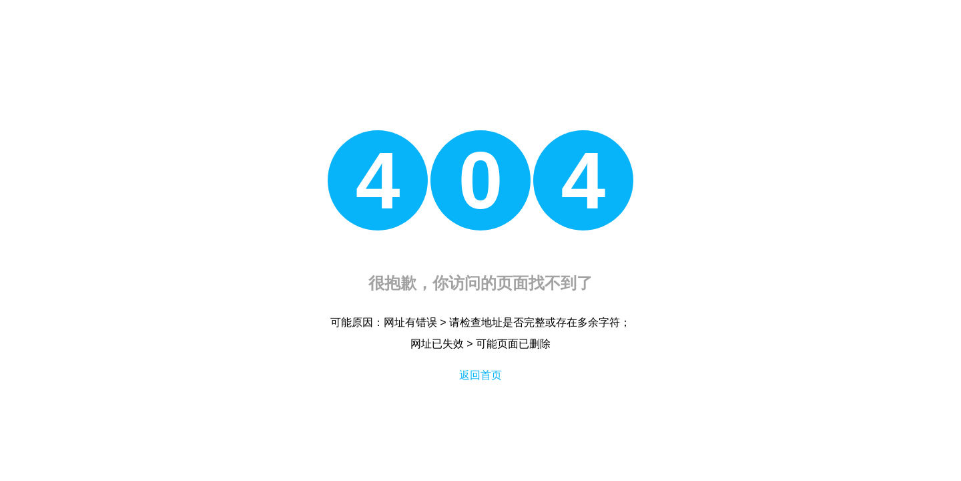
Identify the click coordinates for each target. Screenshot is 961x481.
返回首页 (480, 375)
